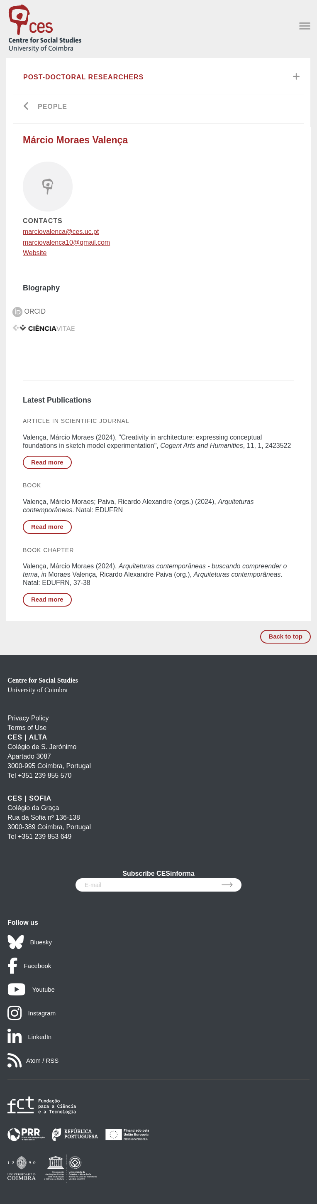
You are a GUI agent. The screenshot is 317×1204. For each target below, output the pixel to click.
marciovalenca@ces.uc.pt (61, 231)
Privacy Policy (28, 718)
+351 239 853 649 (44, 836)
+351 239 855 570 (44, 775)
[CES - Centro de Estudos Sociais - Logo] (44, 26)
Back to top (285, 636)
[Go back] (26, 107)
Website (35, 252)
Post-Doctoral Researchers (83, 77)
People (52, 106)
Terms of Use (26, 727)
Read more (47, 462)
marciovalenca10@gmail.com (66, 242)
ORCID (29, 311)
